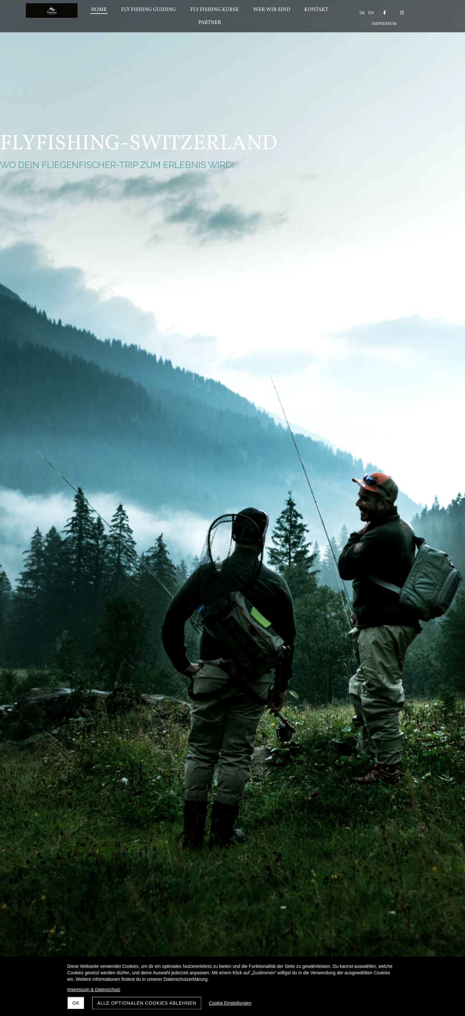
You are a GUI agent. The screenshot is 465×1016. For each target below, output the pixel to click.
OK (75, 1003)
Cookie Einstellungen (230, 1003)
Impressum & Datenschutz (93, 989)
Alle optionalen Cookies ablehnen (146, 1003)
